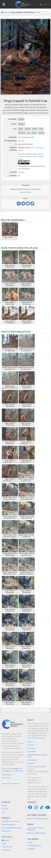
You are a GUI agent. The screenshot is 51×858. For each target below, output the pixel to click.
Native (34, 133)
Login (4, 843)
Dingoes (21, 124)
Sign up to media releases (36, 833)
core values (10, 764)
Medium (23, 192)
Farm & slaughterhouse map (12, 828)
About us (30, 742)
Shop (3, 812)
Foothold (22, 133)
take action (19, 771)
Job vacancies (32, 760)
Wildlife (21, 119)
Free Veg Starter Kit (34, 845)
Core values (31, 751)
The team (30, 745)
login (30, 189)
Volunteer (5, 809)
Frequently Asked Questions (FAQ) (37, 756)
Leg (28, 133)
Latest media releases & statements (35, 829)
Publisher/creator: (24, 148)
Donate (4, 806)
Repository (9, 824)
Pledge (29, 842)
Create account (7, 847)
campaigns (15, 768)
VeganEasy (31, 849)
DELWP (34, 129)
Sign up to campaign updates (37, 818)
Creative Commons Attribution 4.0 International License (31, 156)
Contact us (31, 763)
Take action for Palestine (10, 783)
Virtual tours (6, 831)
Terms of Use (6, 778)
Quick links (6, 850)
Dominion (11, 821)
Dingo (21, 129)
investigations (7, 771)
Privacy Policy (7, 775)
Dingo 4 (41, 133)
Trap (41, 129)
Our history (31, 748)
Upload (5, 840)
